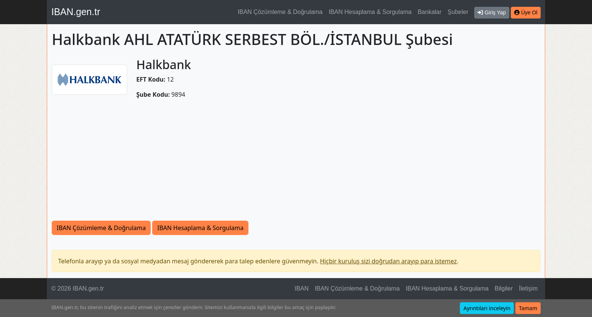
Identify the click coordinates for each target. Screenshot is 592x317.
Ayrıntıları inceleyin (486, 308)
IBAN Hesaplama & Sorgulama (370, 12)
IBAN (301, 288)
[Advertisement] (296, 164)
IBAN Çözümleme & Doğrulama (280, 12)
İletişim (528, 288)
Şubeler (457, 12)
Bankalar (429, 12)
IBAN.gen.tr (75, 11)
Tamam (528, 308)
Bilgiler (504, 288)
